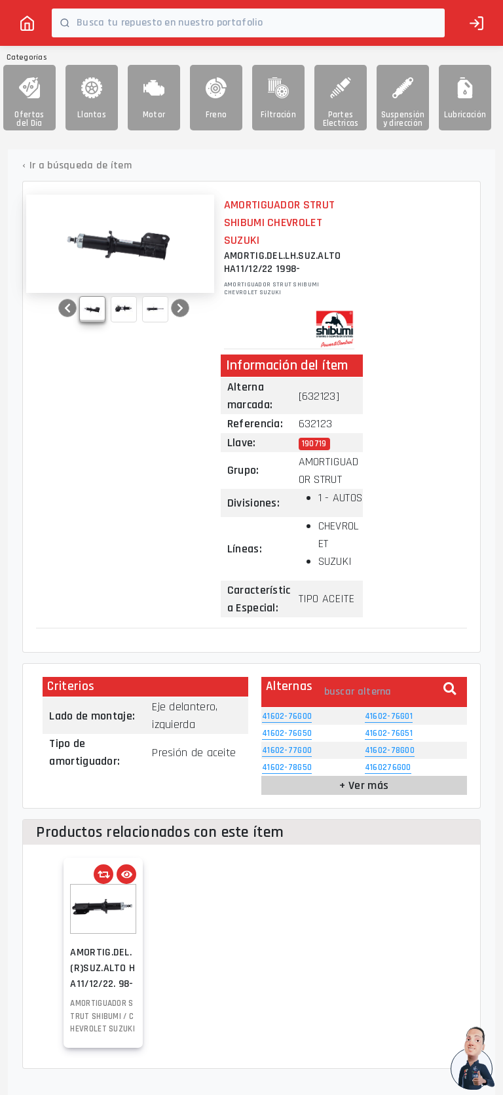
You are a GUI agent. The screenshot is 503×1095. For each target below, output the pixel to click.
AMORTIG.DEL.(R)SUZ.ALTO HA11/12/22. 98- (102, 968)
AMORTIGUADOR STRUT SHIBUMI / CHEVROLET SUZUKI (102, 1016)
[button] (67, 308)
